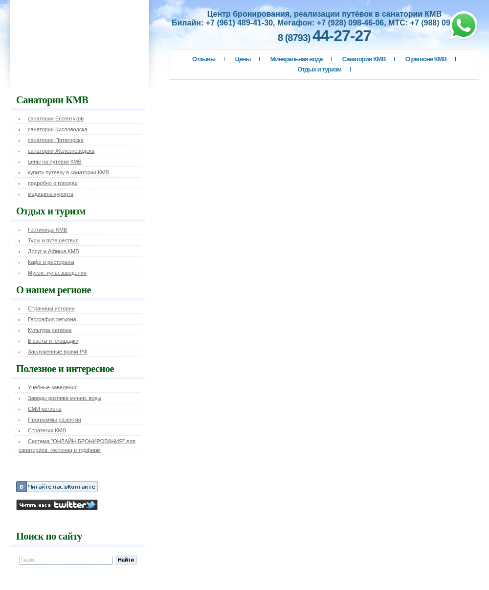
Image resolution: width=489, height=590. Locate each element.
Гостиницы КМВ (47, 230)
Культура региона (50, 330)
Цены (243, 59)
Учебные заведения (53, 387)
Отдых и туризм (319, 69)
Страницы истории (51, 308)
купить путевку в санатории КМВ (68, 172)
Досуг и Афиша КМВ (53, 251)
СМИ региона (45, 409)
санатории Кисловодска (57, 129)
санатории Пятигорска (56, 140)
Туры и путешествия (53, 240)
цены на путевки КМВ (55, 162)
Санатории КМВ (364, 59)
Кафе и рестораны (51, 262)
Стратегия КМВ (47, 430)
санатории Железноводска (61, 151)
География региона (52, 319)
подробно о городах (52, 183)
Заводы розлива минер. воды (64, 398)
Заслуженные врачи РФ (57, 351)
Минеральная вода (296, 59)
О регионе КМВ (425, 59)
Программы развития (54, 420)
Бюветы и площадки (53, 341)
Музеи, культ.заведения (57, 273)
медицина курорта (50, 194)
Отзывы (203, 59)
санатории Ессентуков (56, 118)
